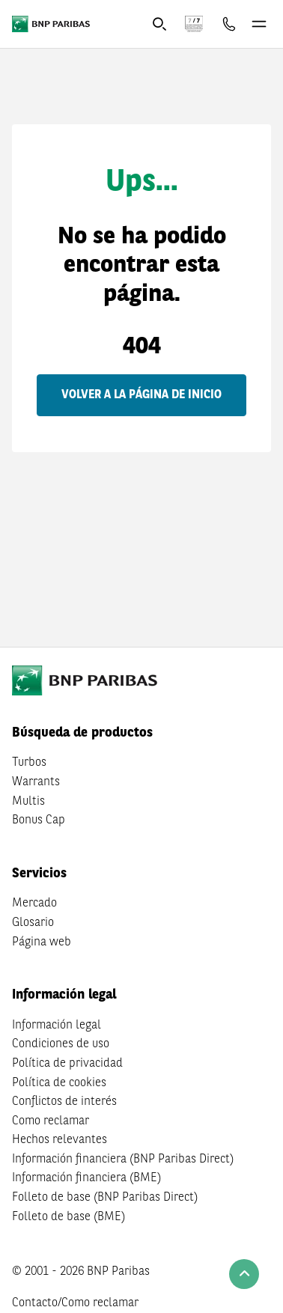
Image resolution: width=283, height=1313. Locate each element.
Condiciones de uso (60, 1044)
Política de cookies (59, 1083)
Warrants (36, 782)
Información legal (56, 1026)
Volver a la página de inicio (141, 395)
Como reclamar (50, 1121)
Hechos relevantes (59, 1140)
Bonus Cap (38, 820)
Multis (28, 802)
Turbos (29, 763)
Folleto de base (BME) (68, 1217)
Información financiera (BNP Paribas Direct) (123, 1160)
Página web (41, 942)
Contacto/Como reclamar (75, 1303)
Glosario (33, 923)
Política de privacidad (67, 1064)
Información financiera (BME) (86, 1178)
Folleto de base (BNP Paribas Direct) (105, 1198)
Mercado (34, 904)
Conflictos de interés (64, 1102)
